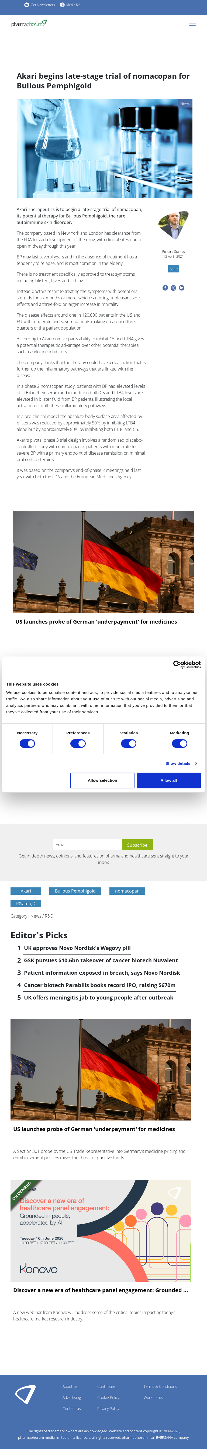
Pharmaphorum (25, 1394)
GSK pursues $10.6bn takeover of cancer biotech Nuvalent (101, 960)
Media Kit (73, 4)
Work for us (153, 1397)
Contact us (72, 1408)
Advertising (72, 1397)
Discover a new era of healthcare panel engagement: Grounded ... (100, 1290)
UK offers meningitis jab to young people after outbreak (98, 997)
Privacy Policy (108, 1408)
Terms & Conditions (160, 1386)
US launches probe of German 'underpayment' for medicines (96, 621)
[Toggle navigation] (194, 23)
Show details (178, 763)
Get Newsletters (43, 4)
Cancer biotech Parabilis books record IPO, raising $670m (100, 985)
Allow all (168, 780)
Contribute (106, 1386)
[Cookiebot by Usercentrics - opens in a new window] (177, 664)
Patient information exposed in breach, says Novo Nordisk (102, 972)
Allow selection (102, 780)
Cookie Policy (108, 1397)
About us (70, 1386)
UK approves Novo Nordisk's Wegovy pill (77, 948)
